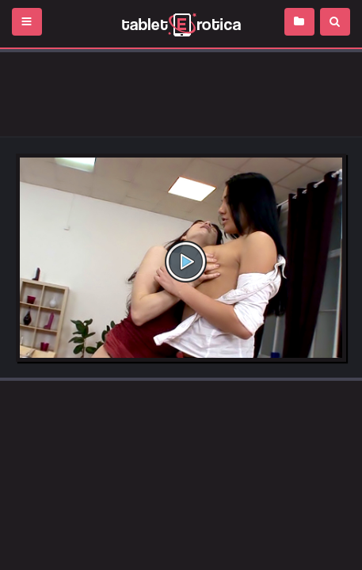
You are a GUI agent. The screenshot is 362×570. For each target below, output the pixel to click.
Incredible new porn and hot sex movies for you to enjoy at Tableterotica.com (181, 24)
